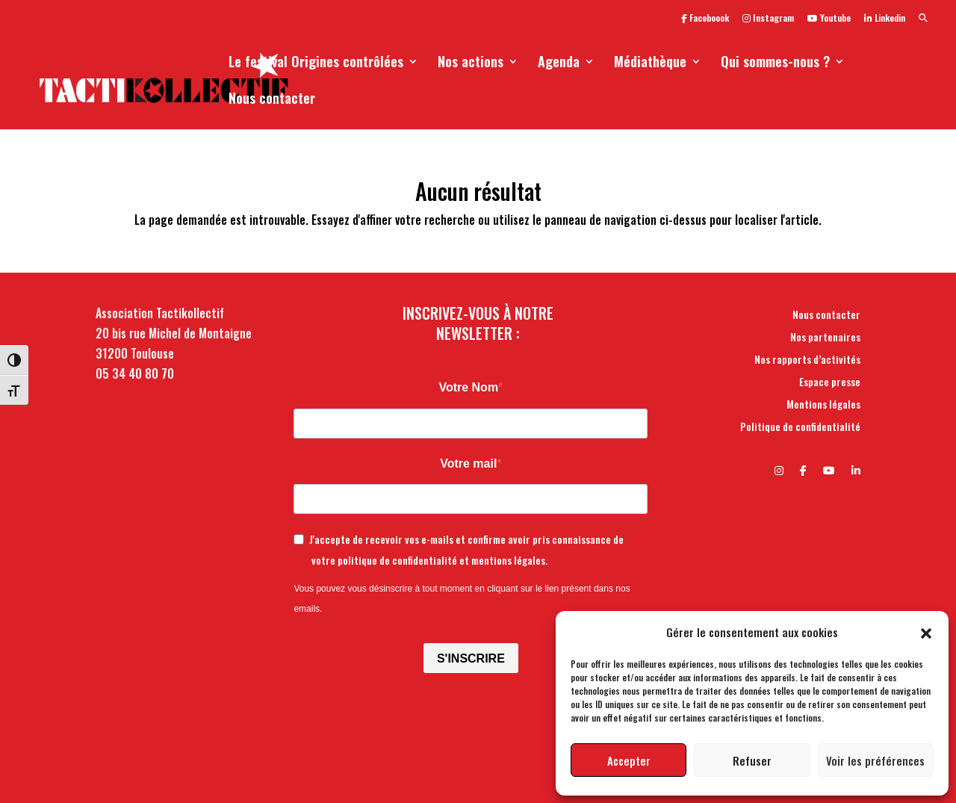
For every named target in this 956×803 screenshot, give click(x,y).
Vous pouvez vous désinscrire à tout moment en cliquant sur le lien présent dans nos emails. (462, 598)
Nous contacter (272, 100)
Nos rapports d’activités (807, 360)
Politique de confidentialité (800, 427)
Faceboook (705, 18)
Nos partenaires (825, 338)
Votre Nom (468, 387)
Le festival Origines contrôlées (316, 63)
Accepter (629, 760)
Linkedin (884, 18)
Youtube (829, 18)
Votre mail (468, 463)
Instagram (768, 18)
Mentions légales (823, 405)
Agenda (559, 63)
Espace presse (829, 382)
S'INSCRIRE (471, 658)
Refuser (752, 760)
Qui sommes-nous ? (775, 63)
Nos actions (470, 63)
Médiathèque (650, 63)
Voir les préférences (875, 760)
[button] (926, 631)
